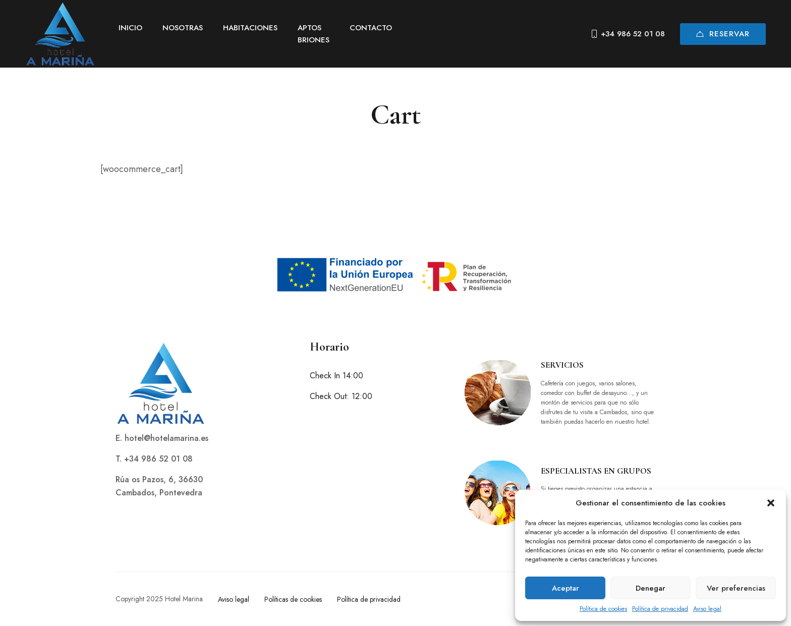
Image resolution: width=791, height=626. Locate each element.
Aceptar (565, 588)
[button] (771, 503)
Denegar (650, 588)
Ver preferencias (736, 588)
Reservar (723, 33)
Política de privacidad (660, 608)
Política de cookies (603, 608)
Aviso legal (707, 608)
